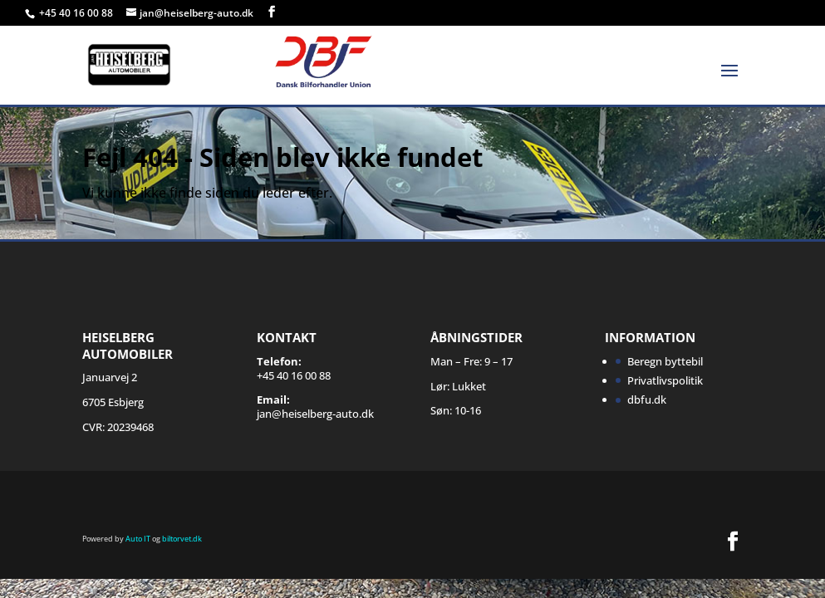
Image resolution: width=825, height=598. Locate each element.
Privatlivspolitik (665, 380)
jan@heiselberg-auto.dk (315, 413)
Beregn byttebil (665, 361)
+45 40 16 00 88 (77, 13)
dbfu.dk (646, 399)
